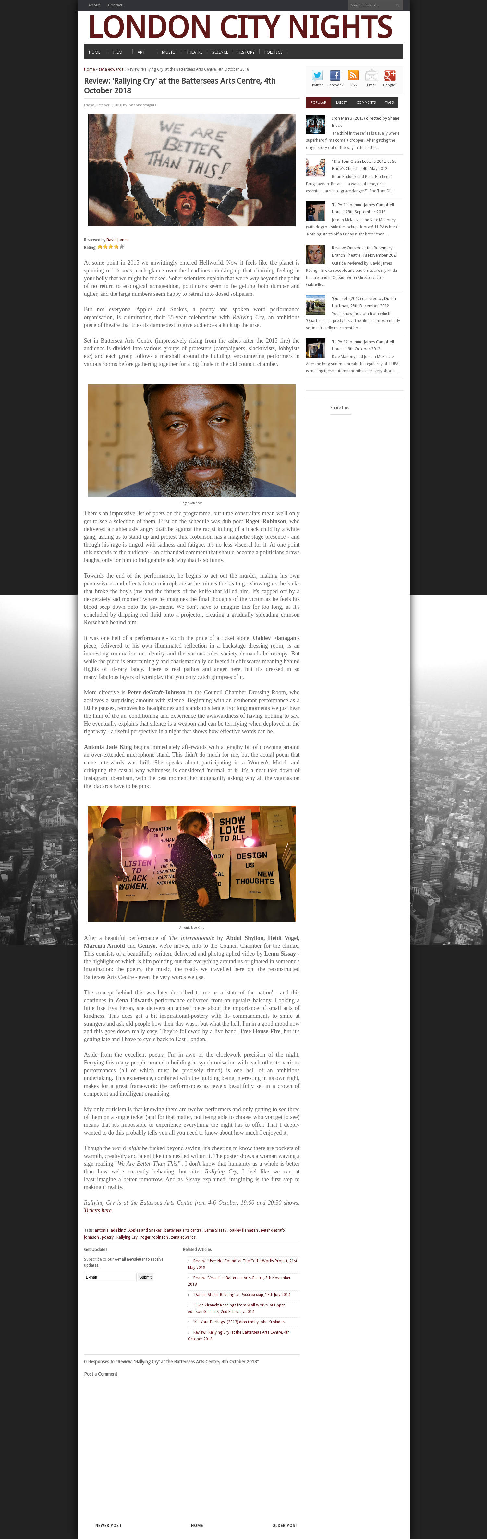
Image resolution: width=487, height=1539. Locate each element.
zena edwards (111, 69)
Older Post (285, 1525)
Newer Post (108, 1525)
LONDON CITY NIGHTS (239, 27)
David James (117, 240)
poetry (108, 1237)
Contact (115, 5)
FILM (117, 52)
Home (89, 69)
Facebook (335, 85)
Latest (341, 103)
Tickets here (98, 1210)
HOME (94, 52)
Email (371, 85)
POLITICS (273, 52)
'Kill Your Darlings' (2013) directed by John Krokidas (239, 1322)
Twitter (317, 85)
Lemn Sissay (215, 1230)
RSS (353, 85)
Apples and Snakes (145, 1230)
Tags (389, 103)
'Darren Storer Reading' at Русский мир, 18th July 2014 (241, 1295)
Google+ (390, 85)
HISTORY (246, 52)
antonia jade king (110, 1230)
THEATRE (194, 52)
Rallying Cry (127, 1237)
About (94, 5)
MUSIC (168, 52)
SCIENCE (220, 52)
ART (141, 52)
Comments (366, 103)
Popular (318, 103)
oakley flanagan (243, 1230)
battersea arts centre (182, 1230)
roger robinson (154, 1237)
